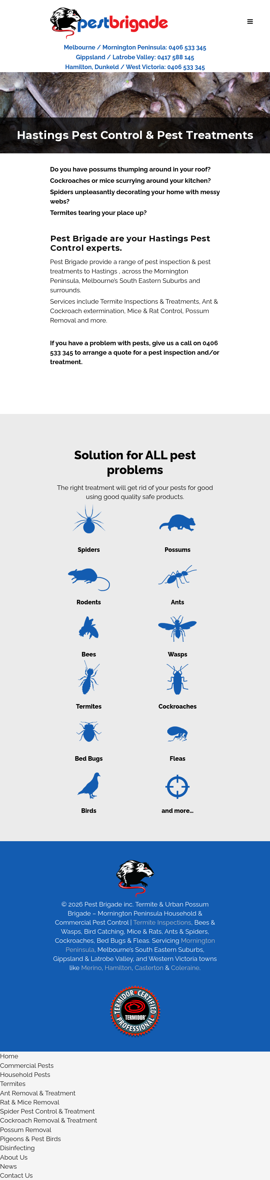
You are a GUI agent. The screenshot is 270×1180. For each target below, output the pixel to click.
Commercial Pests (27, 1065)
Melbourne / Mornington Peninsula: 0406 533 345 (135, 47)
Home (9, 1056)
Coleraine (185, 967)
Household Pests (25, 1074)
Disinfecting (17, 1148)
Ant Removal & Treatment (38, 1093)
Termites (12, 1083)
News (8, 1166)
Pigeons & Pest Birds (30, 1139)
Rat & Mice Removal (29, 1102)
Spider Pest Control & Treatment (47, 1111)
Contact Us (16, 1175)
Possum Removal (25, 1130)
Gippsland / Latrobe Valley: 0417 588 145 (135, 57)
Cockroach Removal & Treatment (48, 1120)
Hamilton (118, 967)
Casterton (149, 967)
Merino (91, 967)
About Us (14, 1157)
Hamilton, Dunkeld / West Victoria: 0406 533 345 (135, 67)
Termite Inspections (162, 922)
